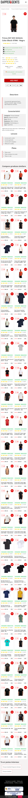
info (12, 191)
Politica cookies (18, 783)
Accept (20, 796)
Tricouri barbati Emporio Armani (19, 9)
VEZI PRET (14, 80)
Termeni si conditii (11, 781)
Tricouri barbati (7, 771)
